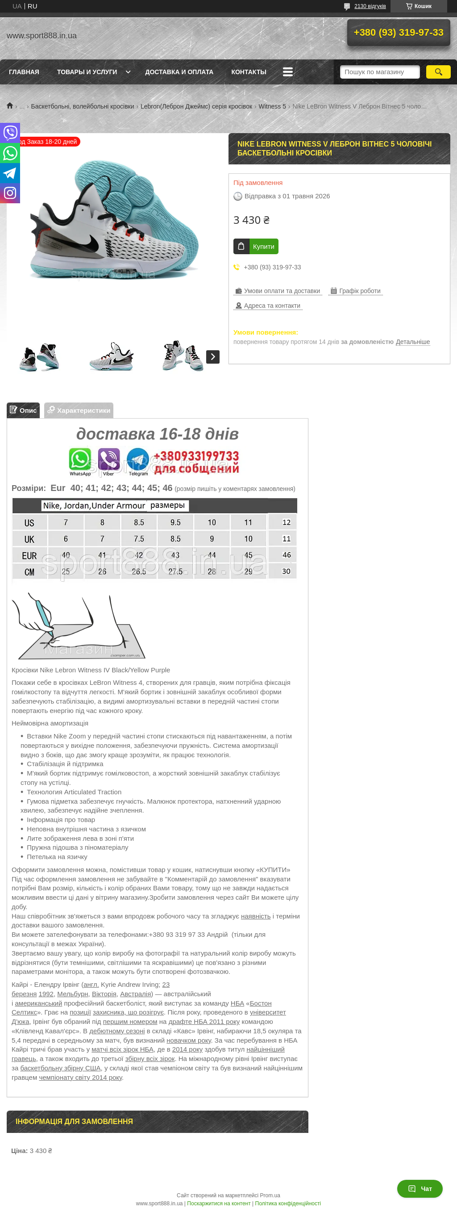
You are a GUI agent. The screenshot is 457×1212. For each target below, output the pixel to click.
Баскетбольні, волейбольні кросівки (82, 106)
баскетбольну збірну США (60, 1068)
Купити (263, 246)
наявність (256, 916)
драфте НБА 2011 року (204, 1021)
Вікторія (104, 994)
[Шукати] (438, 72)
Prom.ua (270, 1195)
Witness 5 (272, 106)
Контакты (248, 71)
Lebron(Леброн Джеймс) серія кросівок (196, 106)
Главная (24, 71)
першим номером (130, 1021)
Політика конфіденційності (288, 1203)
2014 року (187, 1049)
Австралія (135, 994)
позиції (80, 1012)
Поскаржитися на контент (218, 1203)
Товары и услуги (87, 71)
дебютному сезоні (117, 1031)
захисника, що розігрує (128, 1012)
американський (38, 1003)
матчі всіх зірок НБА (122, 1049)
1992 (46, 994)
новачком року (188, 1040)
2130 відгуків (370, 6)
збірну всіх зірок (150, 1058)
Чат (420, 1189)
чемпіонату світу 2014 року (80, 1077)
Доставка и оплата (179, 71)
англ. (91, 984)
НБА (237, 1003)
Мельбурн (72, 994)
